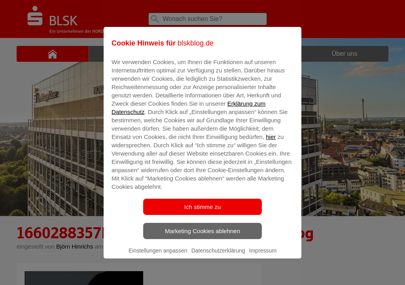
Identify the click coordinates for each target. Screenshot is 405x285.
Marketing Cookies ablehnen (202, 236)
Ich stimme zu (202, 212)
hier (271, 142)
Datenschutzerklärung (218, 256)
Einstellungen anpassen (158, 256)
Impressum (262, 256)
